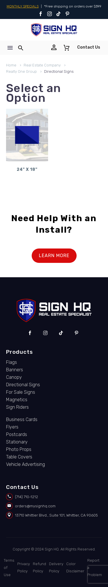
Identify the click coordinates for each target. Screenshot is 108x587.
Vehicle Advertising (25, 464)
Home (11, 65)
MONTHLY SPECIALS (23, 6)
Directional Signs (23, 384)
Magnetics (16, 399)
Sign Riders (17, 407)
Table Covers (19, 457)
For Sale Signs (20, 392)
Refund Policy (39, 567)
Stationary (17, 442)
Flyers (12, 427)
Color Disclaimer (75, 567)
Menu (10, 47)
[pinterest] (76, 333)
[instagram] (45, 333)
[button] (20, 47)
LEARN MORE (54, 255)
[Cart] (66, 47)
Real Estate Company (42, 65)
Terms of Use (9, 567)
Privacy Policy (23, 567)
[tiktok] (61, 333)
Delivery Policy (56, 567)
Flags (11, 362)
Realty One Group (21, 71)
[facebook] (30, 333)
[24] (27, 135)
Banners (14, 369)
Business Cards (21, 419)
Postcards (16, 434)
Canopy (14, 377)
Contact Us (88, 47)
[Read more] (55, 47)
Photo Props (18, 449)
